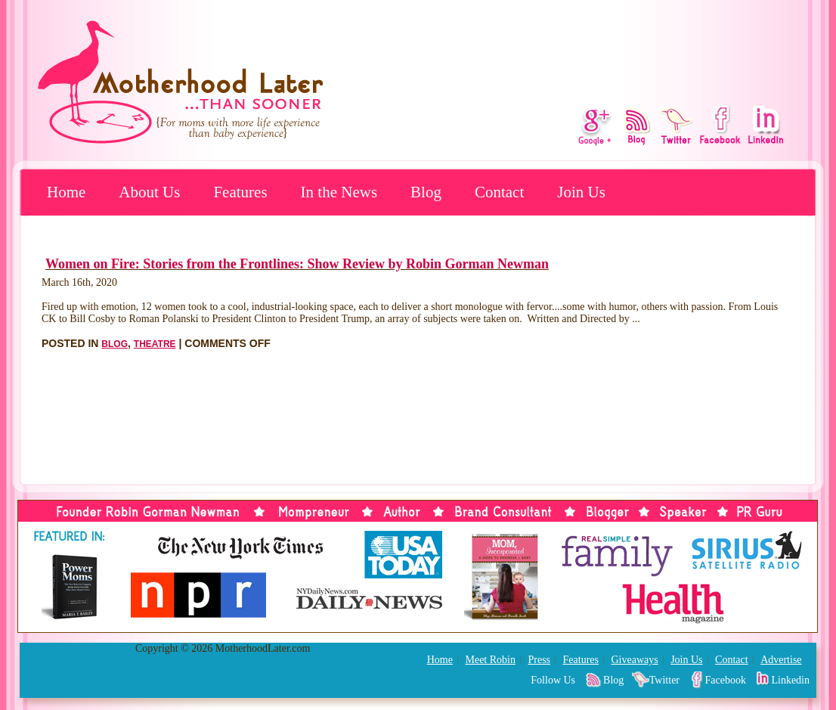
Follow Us (553, 680)
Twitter (664, 680)
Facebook (725, 680)
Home (66, 192)
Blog (425, 192)
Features (240, 192)
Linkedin (790, 680)
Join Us (581, 192)
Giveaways (634, 659)
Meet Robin (490, 659)
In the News (339, 192)
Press (539, 659)
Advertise (780, 659)
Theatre (155, 344)
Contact (499, 192)
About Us (149, 192)
